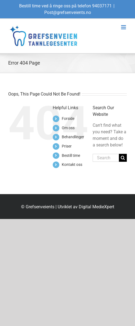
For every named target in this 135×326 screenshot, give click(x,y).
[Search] (123, 158)
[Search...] (106, 158)
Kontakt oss (72, 164)
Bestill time (71, 155)
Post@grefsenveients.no (67, 12)
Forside (68, 118)
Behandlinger (73, 137)
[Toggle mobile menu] (124, 27)
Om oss (68, 128)
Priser (67, 146)
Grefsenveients (40, 206)
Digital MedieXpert (96, 206)
